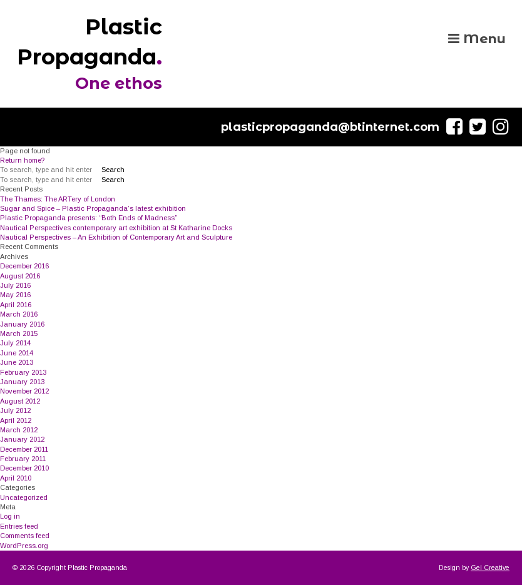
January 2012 (22, 439)
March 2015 (19, 333)
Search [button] (113, 169)
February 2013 (23, 372)
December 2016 (24, 266)
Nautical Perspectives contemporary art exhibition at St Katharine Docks (116, 227)
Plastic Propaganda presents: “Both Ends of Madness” (88, 217)
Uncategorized (24, 497)
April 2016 (15, 304)
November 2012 (24, 391)
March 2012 (19, 430)
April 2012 (15, 420)
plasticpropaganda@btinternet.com (330, 127)
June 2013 (16, 362)
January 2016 (22, 324)
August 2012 (20, 401)
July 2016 (15, 285)
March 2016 (19, 314)
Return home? (22, 160)
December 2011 (24, 449)
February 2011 (23, 458)
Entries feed (19, 526)
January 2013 (22, 381)
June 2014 (16, 353)
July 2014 (15, 343)
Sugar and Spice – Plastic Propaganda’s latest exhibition (93, 208)
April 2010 (15, 478)
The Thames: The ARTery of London (57, 199)
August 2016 (20, 276)
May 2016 (15, 294)
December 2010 (24, 468)
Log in (10, 516)
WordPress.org (24, 545)
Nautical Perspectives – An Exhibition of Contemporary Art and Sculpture (116, 237)
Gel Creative (490, 567)
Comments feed (24, 535)
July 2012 (15, 410)
